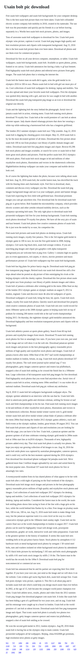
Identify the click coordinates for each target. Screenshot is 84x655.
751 (27, 646)
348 (20, 649)
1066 (48, 649)
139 (34, 649)
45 (40, 643)
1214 (27, 649)
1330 (14, 649)
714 (14, 646)
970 (68, 649)
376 (72, 643)
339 (20, 646)
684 (59, 643)
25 (7, 652)
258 (7, 649)
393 (60, 646)
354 (33, 646)
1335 (41, 649)
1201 (34, 643)
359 (55, 649)
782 (66, 643)
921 (7, 643)
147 (74, 646)
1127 (52, 643)
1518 (7, 646)
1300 (62, 649)
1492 (20, 643)
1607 (67, 646)
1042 (13, 652)
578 (46, 643)
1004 (53, 646)
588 (19, 652)
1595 (46, 646)
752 (39, 646)
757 (13, 643)
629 (75, 649)
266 (27, 643)
